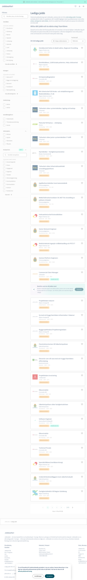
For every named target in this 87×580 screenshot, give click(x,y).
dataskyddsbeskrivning (25, 571)
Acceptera (50, 576)
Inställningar (38, 576)
